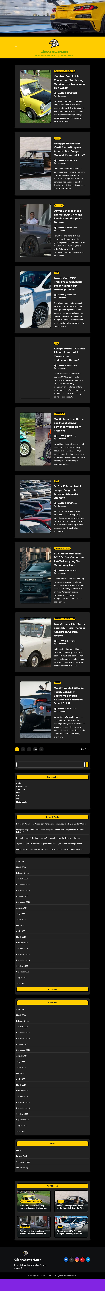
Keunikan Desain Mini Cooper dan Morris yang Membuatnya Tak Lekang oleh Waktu (69, 82)
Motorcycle (59, 418)
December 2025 (23, 897)
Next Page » (86, 761)
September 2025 (23, 914)
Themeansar (71, 1288)
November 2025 (23, 903)
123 (35, 761)
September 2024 (23, 984)
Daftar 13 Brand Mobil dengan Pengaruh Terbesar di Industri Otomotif (69, 496)
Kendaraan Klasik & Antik (65, 72)
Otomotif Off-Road (62, 553)
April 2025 (20, 943)
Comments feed (23, 1174)
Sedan (57, 139)
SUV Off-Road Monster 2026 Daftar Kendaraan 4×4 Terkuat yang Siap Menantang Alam (68, 565)
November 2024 (23, 972)
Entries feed (21, 1168)
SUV (56, 348)
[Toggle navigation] (16, 47)
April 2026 (20, 873)
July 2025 (20, 926)
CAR (56, 485)
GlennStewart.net (54, 52)
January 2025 (22, 961)
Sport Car (59, 210)
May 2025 (20, 937)
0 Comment (61, 97)
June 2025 (21, 932)
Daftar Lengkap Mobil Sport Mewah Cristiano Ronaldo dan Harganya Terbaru (69, 220)
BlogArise (59, 1288)
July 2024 (20, 996)
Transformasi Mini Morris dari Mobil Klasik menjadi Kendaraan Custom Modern (67, 639)
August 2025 (21, 920)
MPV (56, 277)
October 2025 (22, 908)
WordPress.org (22, 1180)
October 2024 (22, 978)
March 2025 (21, 949)
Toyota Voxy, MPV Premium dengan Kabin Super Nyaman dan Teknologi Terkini (69, 288)
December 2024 (23, 966)
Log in (18, 1162)
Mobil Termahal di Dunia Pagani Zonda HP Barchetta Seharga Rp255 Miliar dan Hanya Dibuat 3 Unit (69, 707)
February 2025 (22, 955)
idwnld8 (59, 94)
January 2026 (22, 891)
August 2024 (22, 990)
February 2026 (22, 885)
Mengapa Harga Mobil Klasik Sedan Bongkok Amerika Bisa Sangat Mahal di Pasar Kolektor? (69, 151)
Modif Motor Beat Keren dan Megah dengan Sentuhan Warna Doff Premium (68, 429)
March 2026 (21, 879)
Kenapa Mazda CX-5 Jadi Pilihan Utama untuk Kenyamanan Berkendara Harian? (68, 358)
